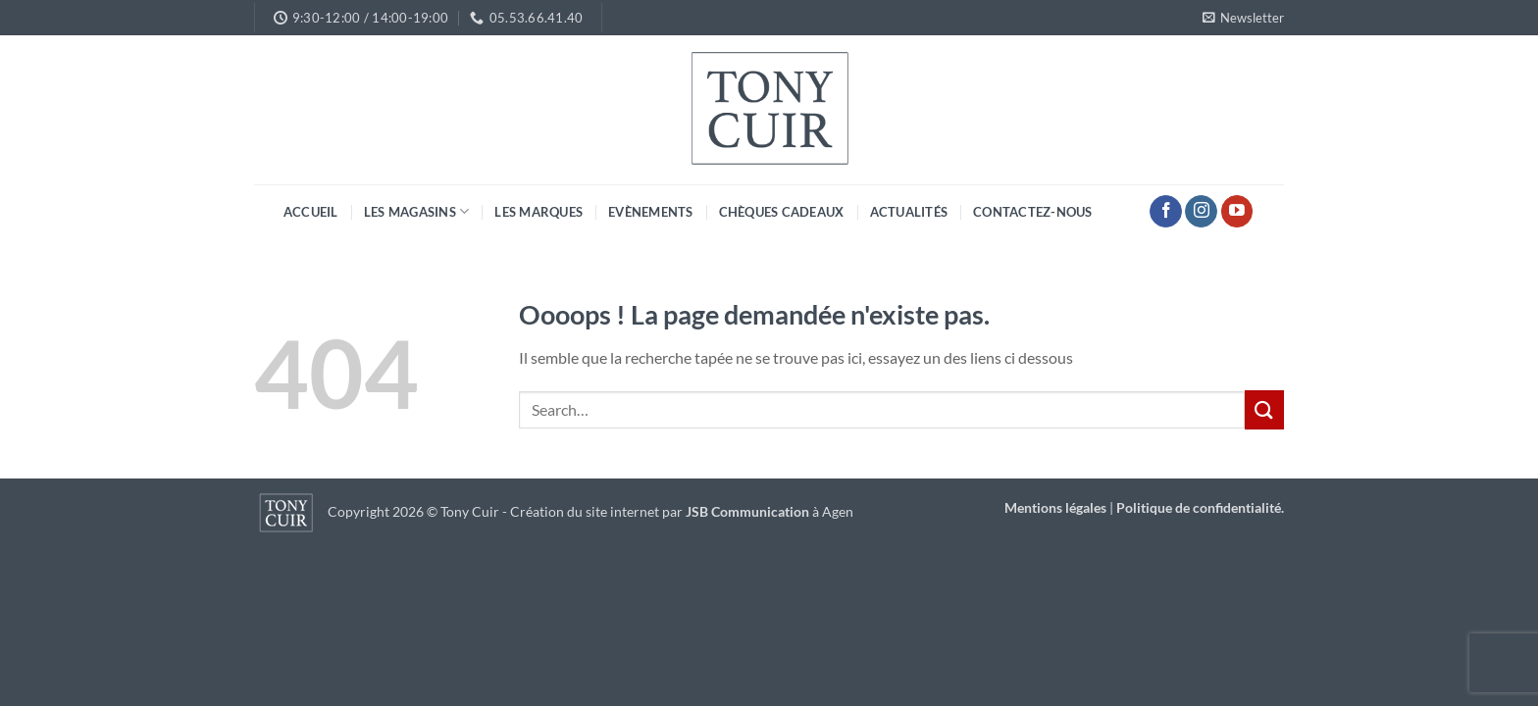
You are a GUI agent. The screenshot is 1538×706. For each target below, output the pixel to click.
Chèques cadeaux (782, 212)
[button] (1243, 17)
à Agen (769, 512)
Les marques (538, 212)
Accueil (310, 212)
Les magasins (417, 211)
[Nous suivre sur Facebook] (1166, 211)
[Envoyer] (1264, 409)
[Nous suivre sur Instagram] (1201, 211)
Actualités (909, 212)
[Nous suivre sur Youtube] (1237, 211)
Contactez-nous (1033, 212)
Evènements (650, 212)
